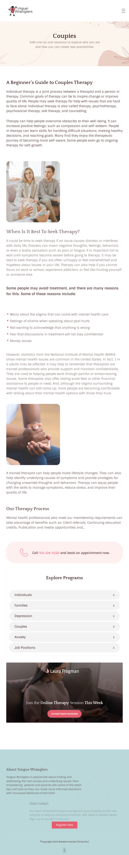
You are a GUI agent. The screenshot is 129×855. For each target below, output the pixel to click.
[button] (64, 850)
